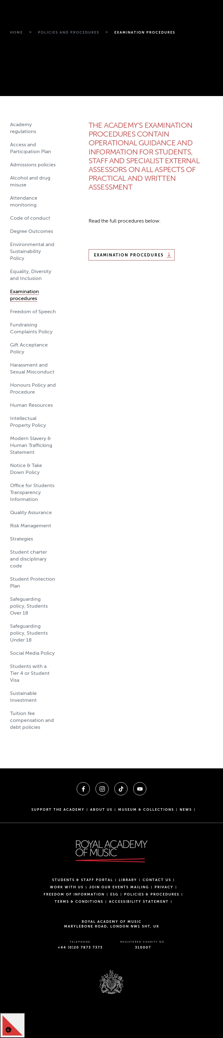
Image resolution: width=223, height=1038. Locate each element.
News (186, 810)
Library (128, 880)
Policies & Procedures (151, 894)
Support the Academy (57, 810)
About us (101, 810)
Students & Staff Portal (82, 880)
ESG (114, 894)
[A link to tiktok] (121, 788)
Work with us (67, 887)
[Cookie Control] (12, 1025)
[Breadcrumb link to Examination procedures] (144, 32)
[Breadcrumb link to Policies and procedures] (68, 32)
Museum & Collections (146, 810)
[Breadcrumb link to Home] (16, 32)
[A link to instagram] (102, 788)
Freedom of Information (74, 894)
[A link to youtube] (139, 788)
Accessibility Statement (139, 902)
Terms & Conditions (79, 902)
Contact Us (157, 880)
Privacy (164, 887)
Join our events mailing (119, 887)
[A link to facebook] (83, 788)
